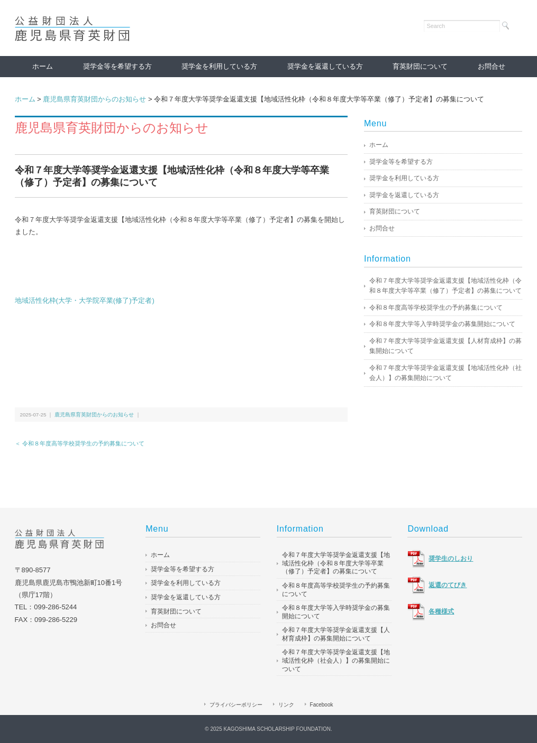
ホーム (42, 66)
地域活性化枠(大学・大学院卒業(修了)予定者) (86, 300)
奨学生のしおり (451, 558)
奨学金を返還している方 (325, 66)
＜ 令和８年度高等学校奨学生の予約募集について (79, 443)
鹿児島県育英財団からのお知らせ (94, 99)
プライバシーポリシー (236, 705)
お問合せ (491, 66)
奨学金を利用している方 (219, 66)
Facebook (321, 705)
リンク (286, 705)
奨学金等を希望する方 (117, 66)
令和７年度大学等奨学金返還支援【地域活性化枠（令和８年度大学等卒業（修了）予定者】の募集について (445, 286)
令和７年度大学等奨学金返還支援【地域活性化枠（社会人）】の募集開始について (445, 373)
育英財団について (420, 66)
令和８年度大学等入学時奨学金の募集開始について (442, 324)
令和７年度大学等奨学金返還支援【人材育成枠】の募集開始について (445, 346)
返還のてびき (448, 585)
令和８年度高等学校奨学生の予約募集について (436, 307)
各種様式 (441, 611)
